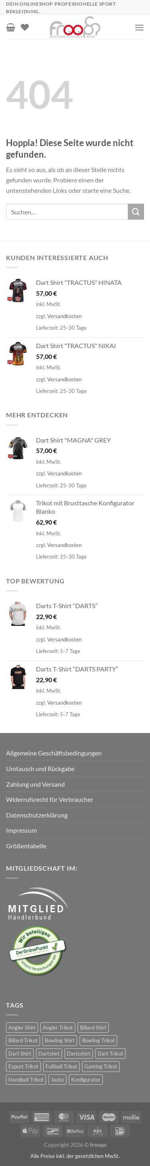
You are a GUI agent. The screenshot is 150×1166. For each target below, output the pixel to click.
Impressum (21, 830)
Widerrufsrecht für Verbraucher (49, 799)
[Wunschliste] (25, 27)
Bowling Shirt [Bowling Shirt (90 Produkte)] (60, 1040)
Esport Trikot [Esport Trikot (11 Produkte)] (23, 1066)
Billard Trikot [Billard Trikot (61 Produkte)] (23, 1040)
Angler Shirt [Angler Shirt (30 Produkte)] (22, 1027)
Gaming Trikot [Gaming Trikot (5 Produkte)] (100, 1066)
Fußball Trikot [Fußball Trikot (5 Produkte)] (61, 1066)
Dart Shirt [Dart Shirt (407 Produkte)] (19, 1053)
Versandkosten (64, 316)
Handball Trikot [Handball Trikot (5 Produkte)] (26, 1079)
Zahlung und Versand (35, 784)
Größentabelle (26, 845)
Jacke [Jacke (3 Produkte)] (57, 1079)
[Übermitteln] (136, 211)
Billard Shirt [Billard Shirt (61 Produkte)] (93, 1027)
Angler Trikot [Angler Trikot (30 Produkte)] (58, 1027)
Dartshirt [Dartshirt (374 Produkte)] (49, 1053)
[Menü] (139, 27)
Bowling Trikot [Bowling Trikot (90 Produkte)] (98, 1040)
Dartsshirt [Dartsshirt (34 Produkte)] (78, 1053)
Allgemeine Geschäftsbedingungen (54, 753)
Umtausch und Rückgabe (40, 768)
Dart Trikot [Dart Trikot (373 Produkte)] (110, 1053)
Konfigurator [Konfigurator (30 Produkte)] (85, 1079)
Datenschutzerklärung (37, 815)
